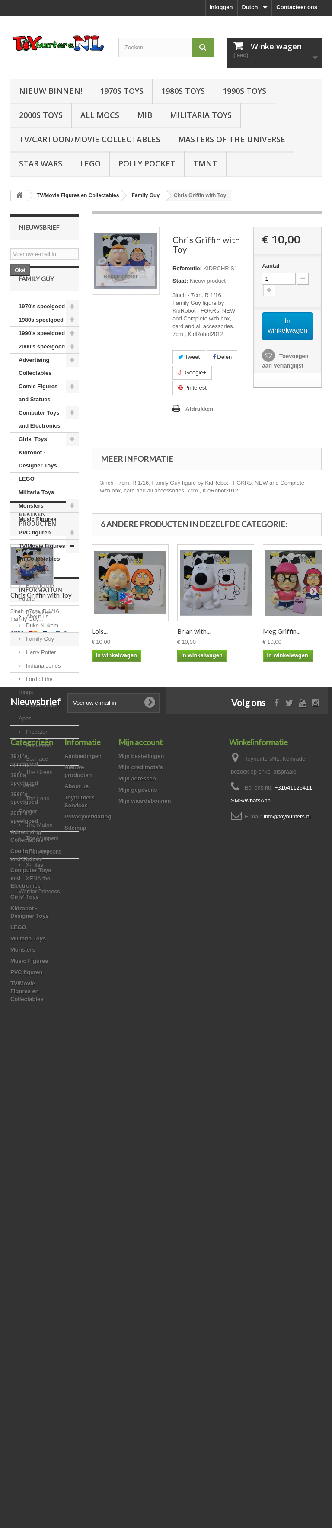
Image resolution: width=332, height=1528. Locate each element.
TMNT (205, 163)
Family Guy (39, 662)
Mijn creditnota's (140, 1241)
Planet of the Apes (38, 735)
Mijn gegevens (137, 1264)
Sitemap (75, 1302)
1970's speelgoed (42, 329)
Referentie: (187, 268)
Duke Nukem (41, 648)
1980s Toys (183, 91)
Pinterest (192, 387)
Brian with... (194, 631)
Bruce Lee (37, 635)
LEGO (90, 163)
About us (36, 1111)
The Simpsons (43, 874)
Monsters (31, 528)
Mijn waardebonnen (144, 1275)
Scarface (36, 781)
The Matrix (38, 847)
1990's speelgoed (42, 356)
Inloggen (221, 7)
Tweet (189, 357)
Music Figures (37, 542)
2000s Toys (41, 115)
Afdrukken (199, 409)
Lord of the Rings (36, 708)
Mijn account (140, 1216)
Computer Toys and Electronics (40, 442)
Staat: (180, 281)
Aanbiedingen (83, 1230)
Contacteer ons (296, 7)
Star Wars (40, 163)
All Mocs (99, 115)
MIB (144, 115)
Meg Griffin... (281, 631)
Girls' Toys (33, 462)
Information (40, 1088)
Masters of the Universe (231, 139)
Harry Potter (40, 675)
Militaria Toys (201, 115)
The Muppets (41, 861)
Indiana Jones (42, 688)
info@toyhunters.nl (287, 1291)
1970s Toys (122, 91)
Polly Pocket (147, 163)
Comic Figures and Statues (38, 415)
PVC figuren (35, 555)
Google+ (192, 372)
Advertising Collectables (35, 389)
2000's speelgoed (42, 369)
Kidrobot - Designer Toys (38, 482)
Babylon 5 (37, 595)
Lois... (100, 631)
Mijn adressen (137, 1253)
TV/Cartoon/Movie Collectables (89, 139)
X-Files (33, 888)
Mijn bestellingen (141, 1230)
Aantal (270, 265)
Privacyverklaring (87, 1291)
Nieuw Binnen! (50, 91)
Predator (35, 754)
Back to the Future (36, 615)
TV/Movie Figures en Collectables (42, 575)
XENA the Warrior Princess (39, 907)
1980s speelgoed (41, 342)
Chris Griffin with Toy (41, 1028)
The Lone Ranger (34, 828)
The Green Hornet (36, 801)
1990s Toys (244, 91)
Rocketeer (37, 768)
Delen (222, 357)
